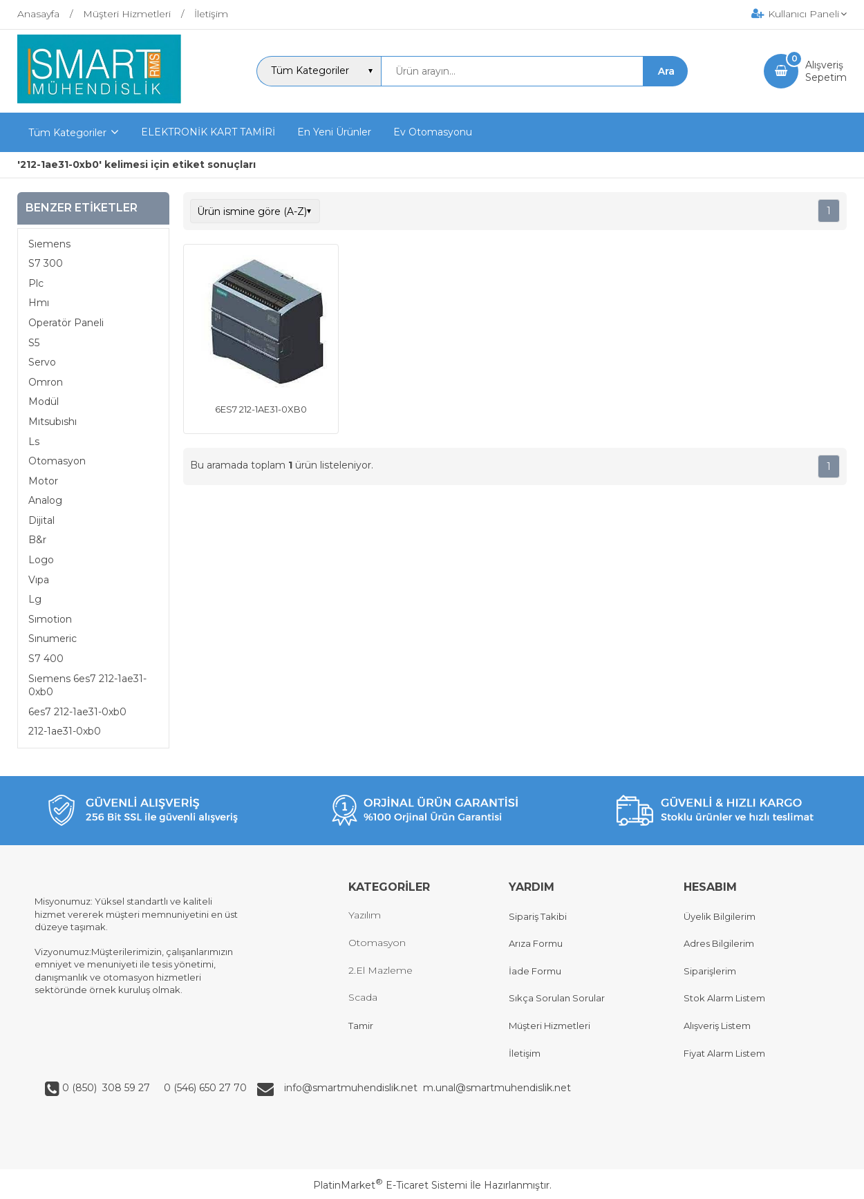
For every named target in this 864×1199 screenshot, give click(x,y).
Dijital (41, 520)
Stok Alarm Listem (724, 997)
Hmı (38, 302)
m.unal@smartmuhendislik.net (497, 1088)
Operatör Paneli (66, 323)
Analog (45, 500)
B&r (37, 540)
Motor (43, 481)
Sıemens (49, 244)
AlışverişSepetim (826, 71)
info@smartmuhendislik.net (353, 1088)
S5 (33, 343)
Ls (33, 441)
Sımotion (50, 619)
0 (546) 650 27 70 (204, 1088)
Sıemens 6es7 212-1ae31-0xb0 (87, 685)
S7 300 (45, 263)
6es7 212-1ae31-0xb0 (77, 712)
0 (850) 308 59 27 (107, 1088)
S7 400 (46, 658)
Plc (36, 283)
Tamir (360, 1025)
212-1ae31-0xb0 (64, 731)
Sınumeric (52, 638)
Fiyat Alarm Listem (724, 1053)
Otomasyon (57, 461)
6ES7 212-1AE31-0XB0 (261, 409)
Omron (45, 382)
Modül (43, 401)
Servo (42, 362)
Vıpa (38, 580)
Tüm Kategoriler (67, 132)
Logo (41, 560)
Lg (34, 599)
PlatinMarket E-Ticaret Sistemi (390, 1185)
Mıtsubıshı (52, 421)
